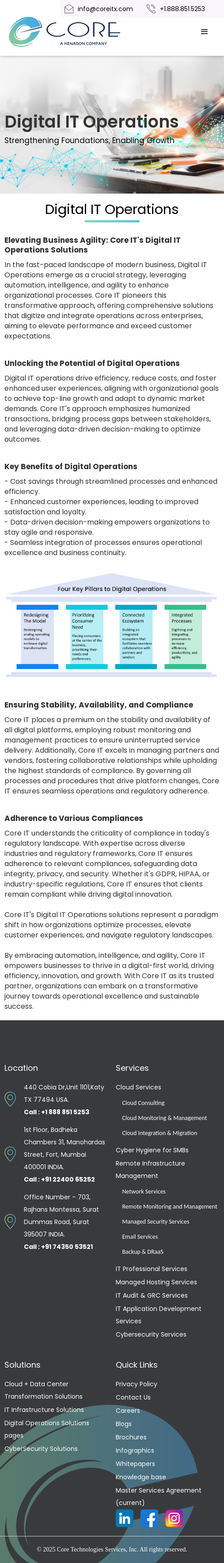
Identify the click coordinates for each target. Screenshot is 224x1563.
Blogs (124, 1423)
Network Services (144, 1191)
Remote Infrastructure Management (150, 1169)
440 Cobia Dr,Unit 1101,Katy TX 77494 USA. (64, 1099)
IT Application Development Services (158, 1315)
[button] (204, 32)
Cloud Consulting (143, 1103)
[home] (75, 32)
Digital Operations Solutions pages (46, 1429)
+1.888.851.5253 (182, 8)
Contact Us (133, 1397)
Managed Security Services (156, 1221)
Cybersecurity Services (151, 1334)
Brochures (131, 1437)
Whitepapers (135, 1463)
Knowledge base (141, 1477)
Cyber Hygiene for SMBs (152, 1150)
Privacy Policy (136, 1384)
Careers (128, 1410)
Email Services (140, 1236)
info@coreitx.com (105, 8)
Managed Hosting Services (156, 1282)
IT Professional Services (151, 1268)
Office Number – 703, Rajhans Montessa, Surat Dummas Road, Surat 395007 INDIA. (61, 1222)
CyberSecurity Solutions (41, 1448)
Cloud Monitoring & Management (164, 1118)
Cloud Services (138, 1087)
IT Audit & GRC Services (152, 1295)
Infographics (135, 1450)
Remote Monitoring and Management (169, 1206)
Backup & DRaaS (142, 1252)
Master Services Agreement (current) (158, 1496)
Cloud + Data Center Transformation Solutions (43, 1390)
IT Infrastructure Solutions (44, 1409)
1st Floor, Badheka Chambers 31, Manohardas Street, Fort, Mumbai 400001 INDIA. (64, 1154)
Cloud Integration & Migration (159, 1133)
